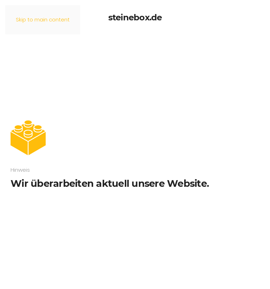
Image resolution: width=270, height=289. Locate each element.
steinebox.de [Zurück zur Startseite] (135, 17)
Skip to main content (43, 19)
